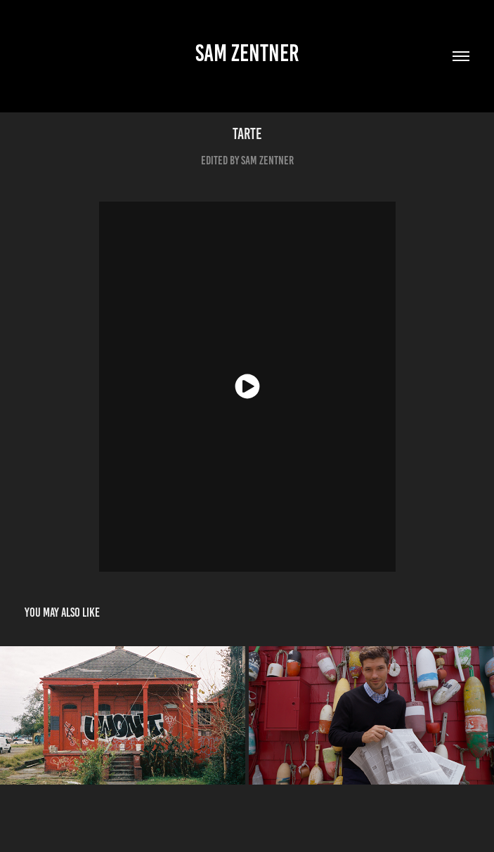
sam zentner (247, 53)
